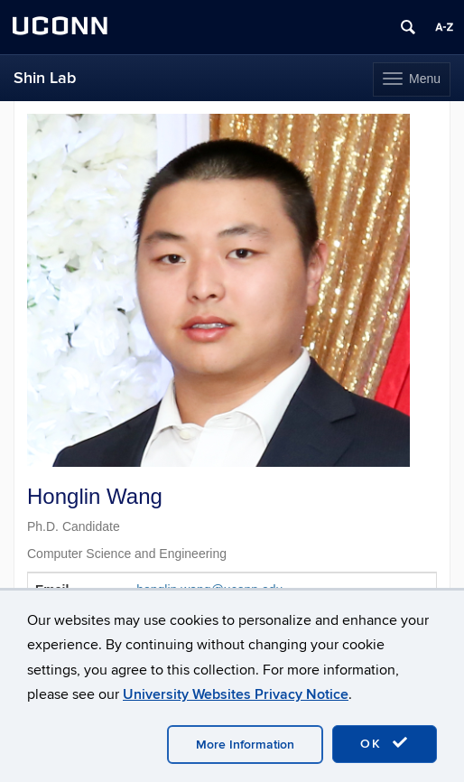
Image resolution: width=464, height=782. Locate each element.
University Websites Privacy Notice (235, 694)
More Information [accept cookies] (245, 744)
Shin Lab (45, 78)
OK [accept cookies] (384, 743)
